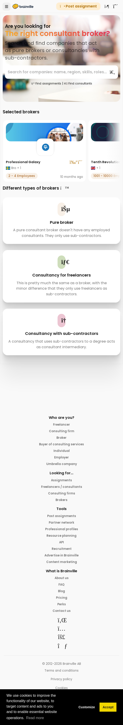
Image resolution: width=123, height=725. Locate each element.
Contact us (61, 617)
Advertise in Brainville (61, 560)
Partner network (61, 525)
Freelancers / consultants (62, 489)
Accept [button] (108, 707)
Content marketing (61, 566)
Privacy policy (61, 685)
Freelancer (61, 424)
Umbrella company (61, 465)
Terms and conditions (61, 676)
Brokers (62, 502)
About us (61, 583)
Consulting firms (61, 496)
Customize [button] (87, 707)
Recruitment (61, 553)
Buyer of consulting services (61, 445)
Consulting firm (61, 431)
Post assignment (78, 6)
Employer (61, 459)
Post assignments (61, 519)
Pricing (61, 603)
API (61, 546)
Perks (61, 610)
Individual (61, 452)
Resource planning (61, 539)
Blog (61, 596)
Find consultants (78, 83)
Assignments (61, 482)
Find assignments (45, 83)
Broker (61, 438)
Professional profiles (61, 532)
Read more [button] (35, 718)
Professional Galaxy (24, 162)
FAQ (61, 589)
